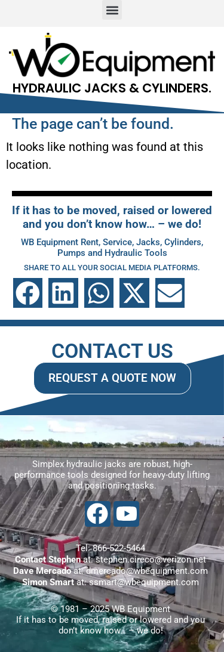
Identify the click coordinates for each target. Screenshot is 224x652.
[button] (112, 10)
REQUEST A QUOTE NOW (112, 378)
